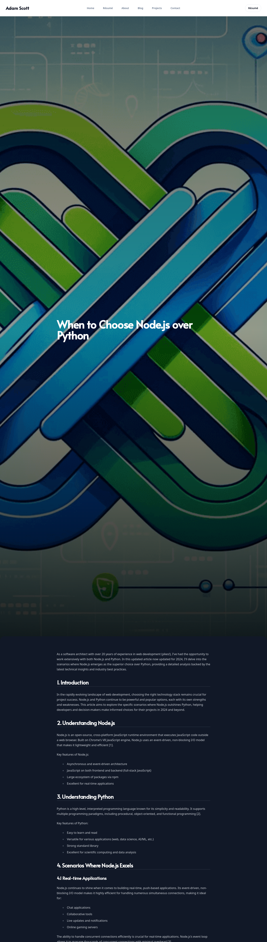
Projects (157, 8)
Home (90, 8)
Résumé (108, 8)
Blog (140, 8)
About (125, 8)
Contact (175, 8)
